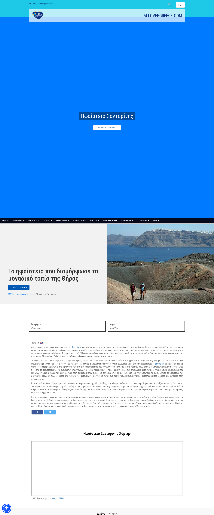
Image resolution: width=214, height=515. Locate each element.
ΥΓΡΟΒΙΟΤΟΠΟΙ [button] (79, 221)
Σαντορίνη (76, 347)
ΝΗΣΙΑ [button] (5, 221)
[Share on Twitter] (50, 412)
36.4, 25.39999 (58, 498)
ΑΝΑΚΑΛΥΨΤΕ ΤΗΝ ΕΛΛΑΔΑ (107, 127)
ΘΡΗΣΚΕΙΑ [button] (94, 221)
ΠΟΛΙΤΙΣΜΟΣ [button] (33, 221)
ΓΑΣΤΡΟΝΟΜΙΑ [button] (143, 221)
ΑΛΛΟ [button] (156, 221)
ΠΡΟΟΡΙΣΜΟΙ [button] (18, 221)
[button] (7, 508)
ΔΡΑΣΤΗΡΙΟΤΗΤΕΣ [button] (110, 221)
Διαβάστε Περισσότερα (19, 287)
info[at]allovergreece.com (43, 3)
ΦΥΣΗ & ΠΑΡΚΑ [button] (62, 221)
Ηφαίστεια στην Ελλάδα (25, 294)
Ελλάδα (11, 294)
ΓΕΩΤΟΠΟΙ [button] (47, 221)
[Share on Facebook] (37, 412)
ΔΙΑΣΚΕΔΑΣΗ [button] (127, 221)
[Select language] (180, 5)
